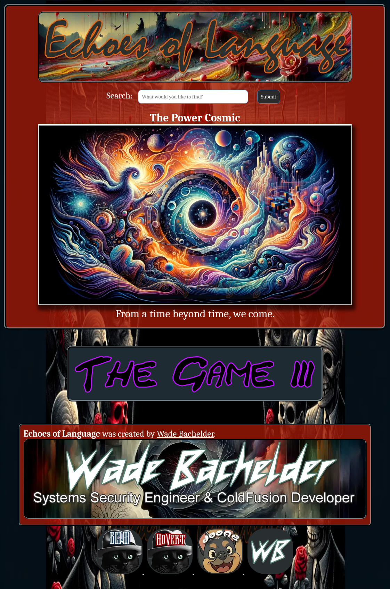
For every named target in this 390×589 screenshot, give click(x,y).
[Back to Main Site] (195, 82)
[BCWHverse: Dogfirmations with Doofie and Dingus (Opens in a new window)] (220, 572)
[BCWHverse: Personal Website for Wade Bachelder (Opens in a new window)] (270, 572)
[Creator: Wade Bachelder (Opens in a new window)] (195, 517)
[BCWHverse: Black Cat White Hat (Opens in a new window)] (120, 572)
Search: (119, 95)
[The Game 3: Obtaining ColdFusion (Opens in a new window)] (195, 399)
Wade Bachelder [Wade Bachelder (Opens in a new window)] (185, 434)
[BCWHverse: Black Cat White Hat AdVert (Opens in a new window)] (170, 572)
